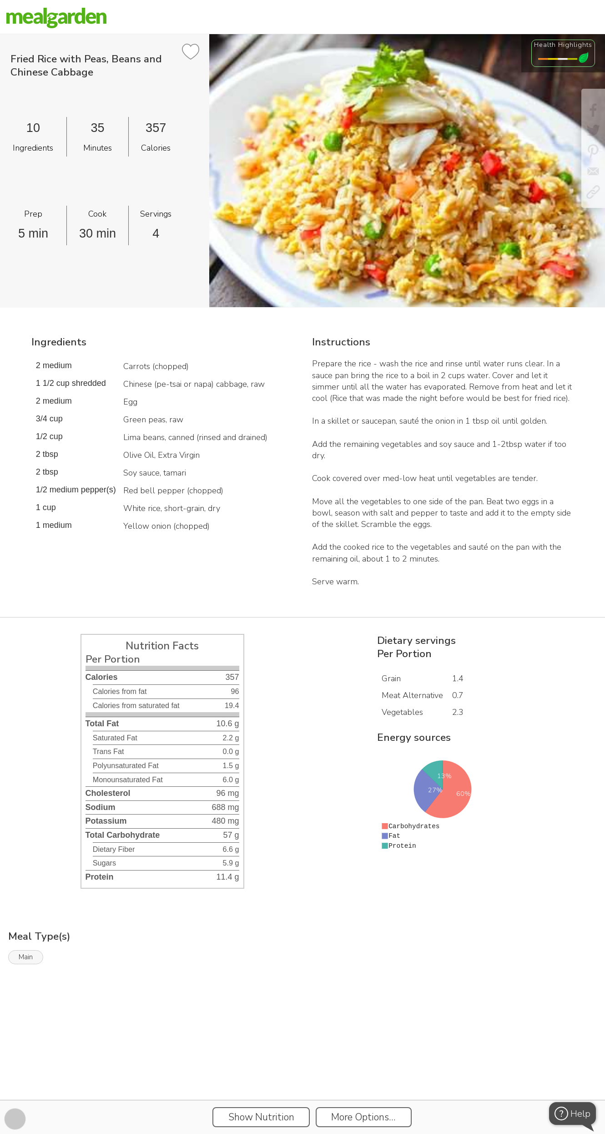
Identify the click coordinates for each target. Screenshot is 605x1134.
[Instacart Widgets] (302, 1068)
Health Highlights (563, 44)
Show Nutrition (261, 1117)
